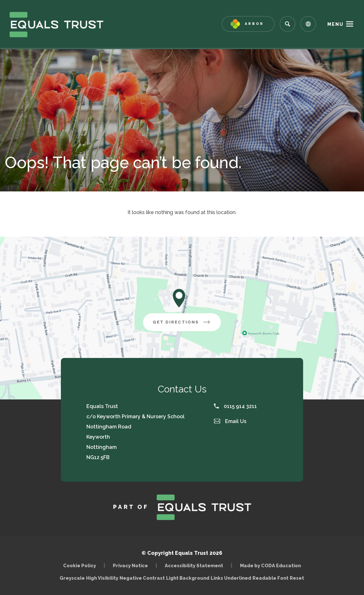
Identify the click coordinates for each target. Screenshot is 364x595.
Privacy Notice (130, 565)
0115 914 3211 (235, 406)
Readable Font (270, 578)
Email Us (230, 421)
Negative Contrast (142, 578)
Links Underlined (231, 578)
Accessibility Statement (194, 565)
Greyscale (72, 578)
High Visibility (102, 578)
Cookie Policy (79, 565)
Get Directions (182, 322)
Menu (335, 24)
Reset (297, 578)
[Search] (287, 24)
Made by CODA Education (270, 565)
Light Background (187, 578)
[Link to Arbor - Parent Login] (248, 24)
